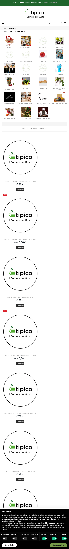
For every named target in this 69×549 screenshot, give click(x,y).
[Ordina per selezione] (34, 124)
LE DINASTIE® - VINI (9, 103)
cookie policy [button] (16, 521)
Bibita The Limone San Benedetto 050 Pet (17, 282)
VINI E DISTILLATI (9, 75)
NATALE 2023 (26, 119)
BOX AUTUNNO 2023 (59, 103)
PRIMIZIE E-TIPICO (59, 61)
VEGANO (26, 88)
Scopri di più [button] (9, 545)
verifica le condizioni (50, 2)
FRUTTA (43, 61)
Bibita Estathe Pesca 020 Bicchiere (51, 386)
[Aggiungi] (18, 185)
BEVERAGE (59, 75)
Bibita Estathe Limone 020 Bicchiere (18, 438)
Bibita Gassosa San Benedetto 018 (18, 229)
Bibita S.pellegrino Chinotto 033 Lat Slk (51, 281)
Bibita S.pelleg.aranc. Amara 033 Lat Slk (51, 335)
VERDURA (59, 48)
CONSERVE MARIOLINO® (9, 89)
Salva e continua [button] (58, 545)
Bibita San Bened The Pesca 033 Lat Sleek (17, 176)
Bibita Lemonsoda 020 (17, 386)
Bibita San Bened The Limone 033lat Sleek (51, 176)
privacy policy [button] (61, 515)
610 (55, 453)
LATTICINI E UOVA (26, 61)
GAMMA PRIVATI (26, 48)
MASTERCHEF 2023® (43, 119)
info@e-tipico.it (7, 497)
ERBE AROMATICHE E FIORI (59, 89)
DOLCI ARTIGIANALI (26, 103)
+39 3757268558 (14, 492)
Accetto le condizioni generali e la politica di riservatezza (14, 472)
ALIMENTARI (43, 48)
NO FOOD (26, 75)
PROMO (9, 48)
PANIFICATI (43, 88)
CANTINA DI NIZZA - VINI (43, 104)
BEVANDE (43, 75)
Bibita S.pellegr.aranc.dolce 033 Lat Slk (18, 335)
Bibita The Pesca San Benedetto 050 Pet (51, 229)
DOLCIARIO (9, 61)
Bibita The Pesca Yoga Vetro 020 (51, 438)
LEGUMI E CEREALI (9, 119)
